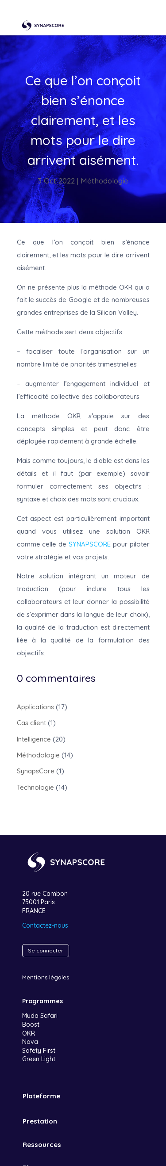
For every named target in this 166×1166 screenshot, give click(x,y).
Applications (35, 707)
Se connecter (45, 950)
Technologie (35, 787)
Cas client (31, 723)
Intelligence (34, 739)
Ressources (42, 1144)
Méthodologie (104, 180)
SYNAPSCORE (90, 544)
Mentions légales (45, 977)
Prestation (40, 1121)
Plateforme (41, 1096)
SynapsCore (35, 771)
